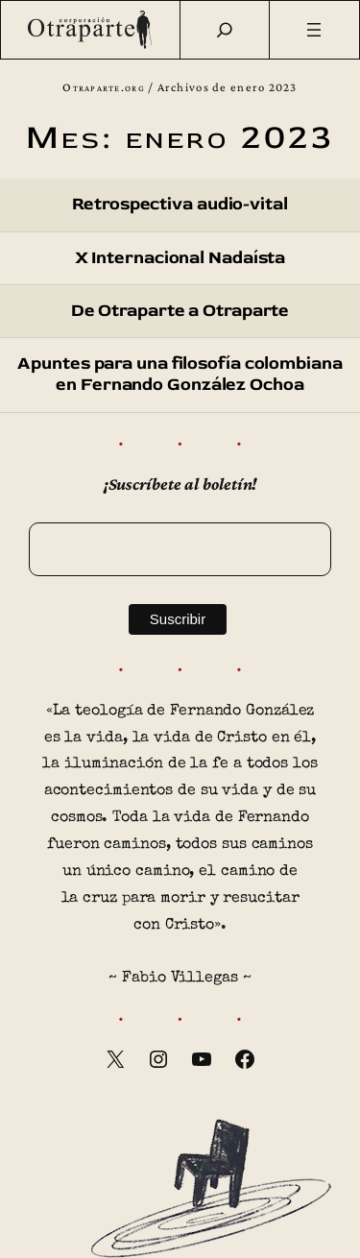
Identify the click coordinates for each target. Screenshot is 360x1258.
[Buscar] (225, 30)
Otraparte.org (103, 87)
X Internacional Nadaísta (180, 258)
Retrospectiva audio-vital (180, 204)
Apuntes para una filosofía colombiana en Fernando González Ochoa (179, 374)
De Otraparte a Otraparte (180, 311)
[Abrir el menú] (314, 30)
